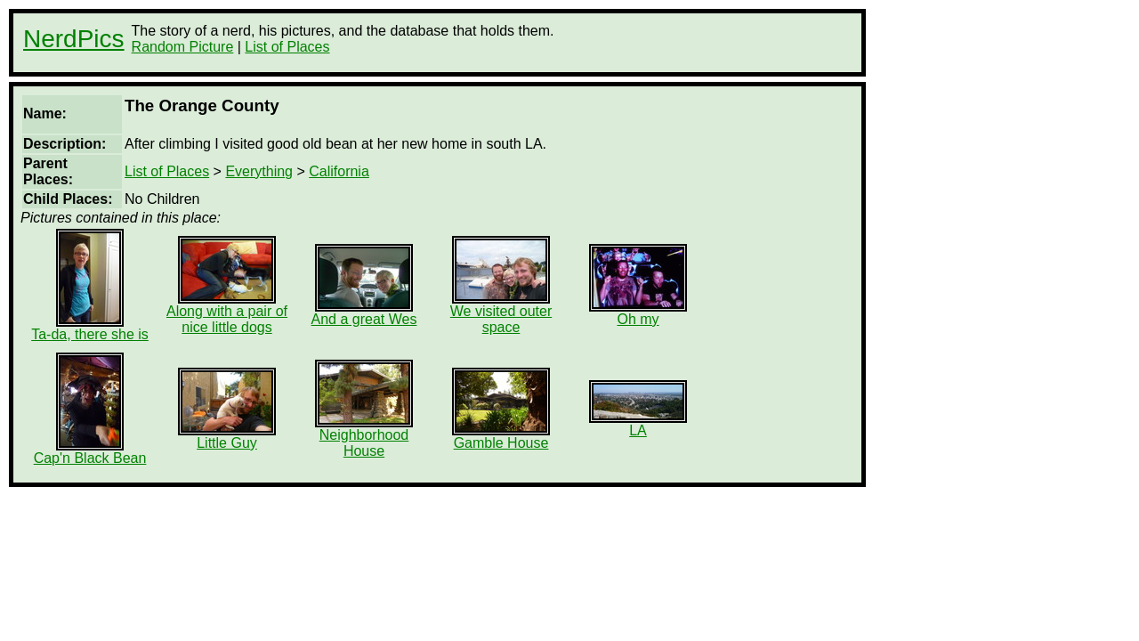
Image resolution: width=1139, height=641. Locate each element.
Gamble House (501, 436)
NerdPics (74, 39)
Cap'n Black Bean (90, 452)
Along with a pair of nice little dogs (226, 313)
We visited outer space (501, 313)
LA (638, 424)
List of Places (287, 46)
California (339, 171)
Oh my (638, 313)
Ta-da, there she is (90, 328)
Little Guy (227, 436)
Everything (259, 171)
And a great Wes (364, 313)
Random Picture (183, 46)
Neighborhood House (364, 436)
